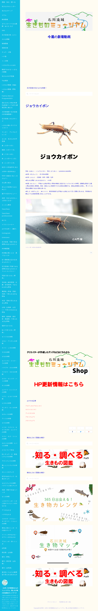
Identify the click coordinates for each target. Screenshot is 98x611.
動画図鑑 (5, 33)
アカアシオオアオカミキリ (34, 406)
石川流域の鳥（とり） (9, 48)
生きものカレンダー (9, 20)
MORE (4, 57)
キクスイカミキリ (31, 409)
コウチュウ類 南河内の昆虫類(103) (33, 247)
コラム (4, 28)
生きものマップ (7, 24)
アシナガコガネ (30, 413)
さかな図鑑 (6, 52)
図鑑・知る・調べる (9, 15)
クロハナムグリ (30, 420)
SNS (3, 44)
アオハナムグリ (30, 417)
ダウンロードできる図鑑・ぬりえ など (9, 38)
